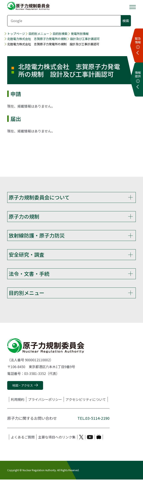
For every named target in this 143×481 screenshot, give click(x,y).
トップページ (16, 34)
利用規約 (17, 401)
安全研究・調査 (26, 255)
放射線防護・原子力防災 (37, 236)
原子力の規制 (24, 216)
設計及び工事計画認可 (85, 39)
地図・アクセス (22, 387)
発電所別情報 (80, 34)
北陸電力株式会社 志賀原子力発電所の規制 (37, 39)
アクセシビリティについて (86, 401)
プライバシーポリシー (45, 401)
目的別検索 (60, 34)
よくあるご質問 (23, 438)
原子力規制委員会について (39, 197)
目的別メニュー (38, 34)
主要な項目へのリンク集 (57, 438)
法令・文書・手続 (29, 274)
